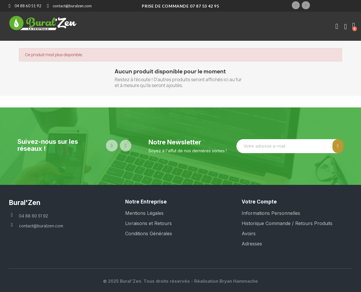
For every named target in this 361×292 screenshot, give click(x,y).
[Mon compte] (336, 26)
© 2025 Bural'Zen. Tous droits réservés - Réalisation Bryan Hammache (180, 281)
